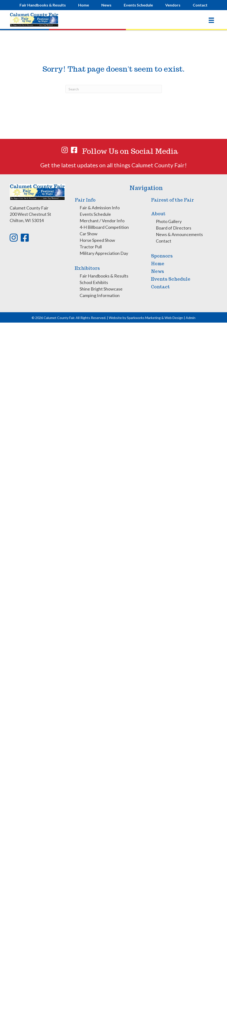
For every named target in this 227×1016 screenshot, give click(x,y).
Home (157, 263)
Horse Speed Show (97, 240)
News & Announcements (179, 234)
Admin (190, 318)
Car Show (88, 233)
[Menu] (211, 20)
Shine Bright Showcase (101, 288)
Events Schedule (95, 214)
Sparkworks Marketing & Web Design (155, 318)
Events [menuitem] (138, 5)
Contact (163, 241)
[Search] (113, 89)
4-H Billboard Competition (104, 227)
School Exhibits (94, 282)
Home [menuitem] (83, 5)
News (157, 271)
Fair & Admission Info (100, 207)
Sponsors (162, 256)
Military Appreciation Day (104, 253)
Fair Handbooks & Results (104, 275)
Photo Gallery (169, 221)
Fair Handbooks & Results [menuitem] (43, 5)
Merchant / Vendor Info (102, 220)
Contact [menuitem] (200, 5)
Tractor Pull (91, 246)
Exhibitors (87, 268)
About (158, 214)
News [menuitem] (106, 5)
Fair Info (85, 200)
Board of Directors (173, 227)
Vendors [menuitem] (172, 5)
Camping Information (100, 295)
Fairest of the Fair (172, 200)
